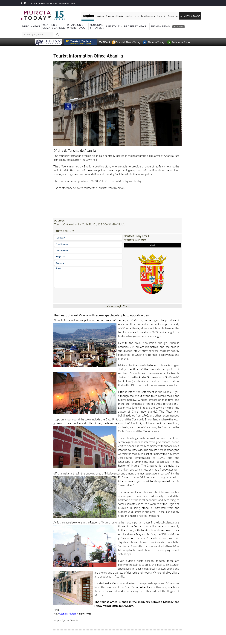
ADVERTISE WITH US (48, 3)
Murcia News (31, 26)
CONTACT (33, 3)
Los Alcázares (148, 16)
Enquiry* (88, 277)
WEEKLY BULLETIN (67, 3)
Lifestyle (112, 26)
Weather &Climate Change (54, 26)
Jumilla (128, 16)
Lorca (136, 16)
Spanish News (160, 26)
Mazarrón (161, 16)
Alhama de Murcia (114, 16)
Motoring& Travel (97, 26)
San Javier (173, 16)
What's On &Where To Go (76, 26)
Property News (135, 26)
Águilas (100, 16)
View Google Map (117, 306)
